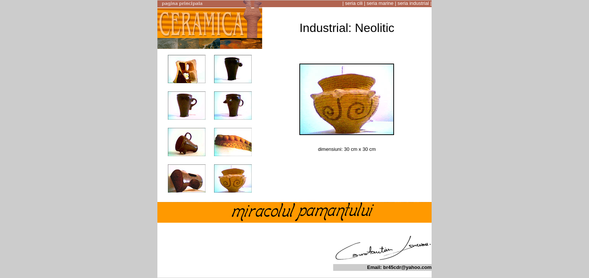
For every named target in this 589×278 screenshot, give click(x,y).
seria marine (380, 3)
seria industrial (413, 3)
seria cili (353, 3)
